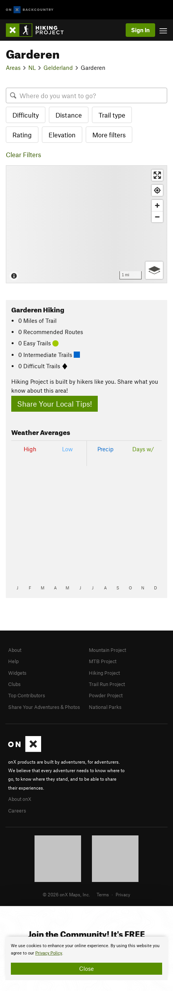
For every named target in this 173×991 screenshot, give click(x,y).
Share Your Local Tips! (54, 403)
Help (13, 661)
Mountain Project (107, 650)
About (14, 650)
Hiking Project (104, 673)
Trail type (112, 115)
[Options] (154, 270)
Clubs (14, 684)
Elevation (62, 135)
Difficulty (25, 115)
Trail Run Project (107, 684)
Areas (13, 67)
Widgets (17, 673)
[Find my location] (157, 190)
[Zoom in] (157, 205)
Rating (22, 135)
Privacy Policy (48, 953)
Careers (17, 810)
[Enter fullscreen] (157, 175)
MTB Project (102, 661)
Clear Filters (23, 154)
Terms (103, 894)
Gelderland (58, 67)
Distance (68, 115)
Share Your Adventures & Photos (44, 707)
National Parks (105, 707)
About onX (19, 799)
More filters (109, 135)
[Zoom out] (157, 216)
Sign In (140, 29)
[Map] (86, 224)
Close (86, 968)
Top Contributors (26, 695)
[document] (86, 958)
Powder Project (106, 695)
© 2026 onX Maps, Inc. (66, 894)
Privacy (123, 894)
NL (32, 67)
